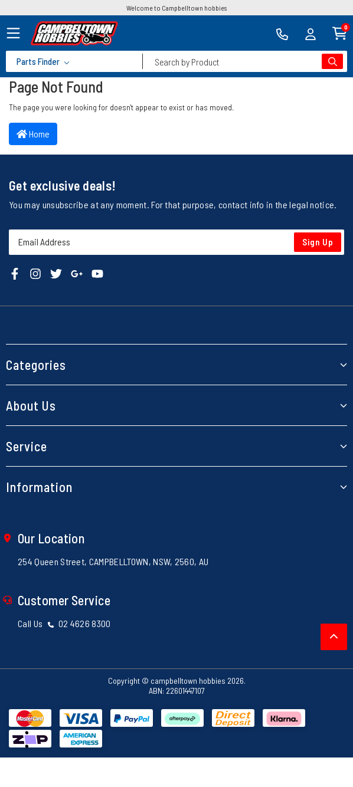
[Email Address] (176, 242)
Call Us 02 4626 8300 (64, 623)
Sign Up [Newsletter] (318, 242)
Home (33, 133)
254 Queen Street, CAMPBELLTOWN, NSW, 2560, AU (113, 561)
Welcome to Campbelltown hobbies (176, 8)
